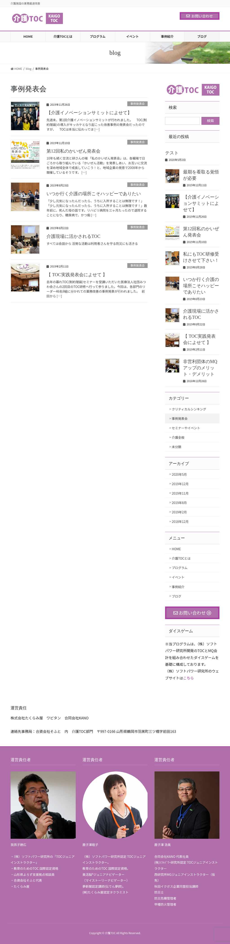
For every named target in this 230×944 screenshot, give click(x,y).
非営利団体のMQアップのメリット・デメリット (200, 368)
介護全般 (178, 437)
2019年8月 (179, 502)
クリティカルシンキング (189, 409)
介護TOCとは (181, 558)
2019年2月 (179, 512)
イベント (178, 577)
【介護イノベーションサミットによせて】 (89, 112)
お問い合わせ (199, 16)
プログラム (180, 567)
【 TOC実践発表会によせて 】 (76, 274)
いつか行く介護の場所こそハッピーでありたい (93, 193)
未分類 (176, 447)
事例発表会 (137, 103)
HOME (176, 549)
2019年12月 (180, 484)
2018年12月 (180, 521)
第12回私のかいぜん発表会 (73, 151)
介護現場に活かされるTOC (73, 236)
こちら (188, 678)
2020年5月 (179, 474)
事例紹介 (178, 587)
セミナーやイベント (186, 428)
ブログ (176, 596)
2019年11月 (180, 493)
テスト (172, 152)
